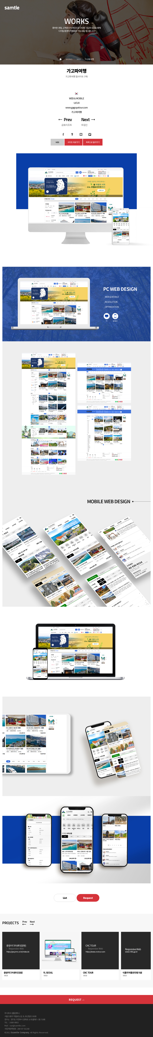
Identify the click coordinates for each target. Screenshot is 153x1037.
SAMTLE (11, 7)
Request (88, 898)
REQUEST (76, 999)
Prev (24, 921)
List (65, 898)
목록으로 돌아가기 (93, 142)
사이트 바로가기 (73, 142)
